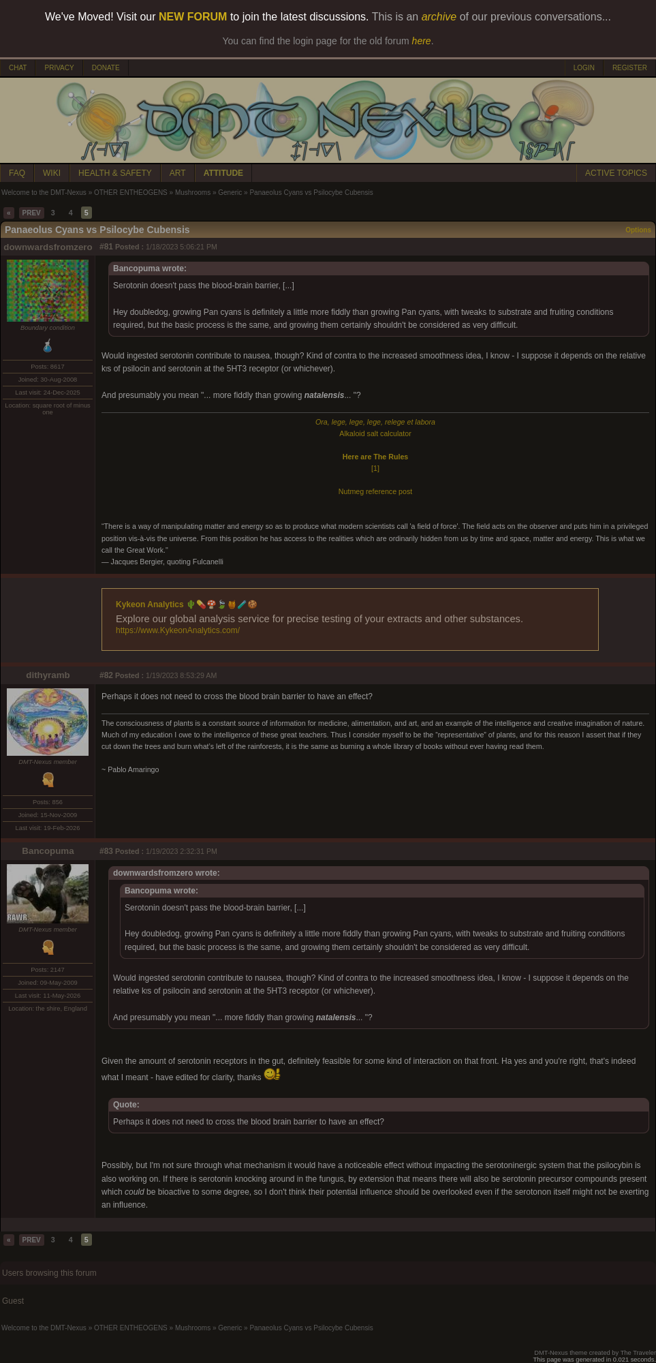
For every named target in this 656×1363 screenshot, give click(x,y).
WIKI (52, 173)
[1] (375, 468)
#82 (106, 675)
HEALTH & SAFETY (115, 173)
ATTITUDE (223, 173)
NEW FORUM (193, 16)
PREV (31, 213)
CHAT (18, 68)
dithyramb (47, 675)
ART (178, 173)
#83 (106, 851)
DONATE (106, 68)
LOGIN (584, 68)
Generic (230, 192)
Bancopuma (48, 851)
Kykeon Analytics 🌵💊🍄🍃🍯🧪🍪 (186, 604)
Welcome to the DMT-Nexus (44, 192)
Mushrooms (192, 192)
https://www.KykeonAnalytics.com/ (178, 630)
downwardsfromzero (47, 247)
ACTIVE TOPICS (616, 173)
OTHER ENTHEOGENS (131, 192)
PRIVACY (59, 68)
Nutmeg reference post (375, 491)
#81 (106, 246)
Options (638, 230)
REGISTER (629, 68)
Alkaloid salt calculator (375, 433)
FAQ (17, 173)
